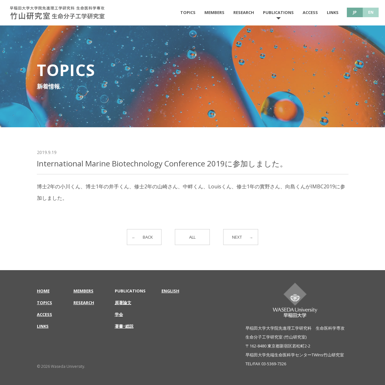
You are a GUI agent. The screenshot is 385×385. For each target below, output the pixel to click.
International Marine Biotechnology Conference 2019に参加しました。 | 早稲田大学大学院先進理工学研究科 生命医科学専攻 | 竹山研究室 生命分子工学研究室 (57, 12)
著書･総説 (124, 326)
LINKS (333, 12)
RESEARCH (243, 12)
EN (371, 12)
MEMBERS (214, 12)
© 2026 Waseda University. (61, 366)
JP (355, 12)
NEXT (237, 237)
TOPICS (188, 12)
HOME (43, 291)
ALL (192, 237)
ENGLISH (170, 291)
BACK (148, 237)
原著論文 (123, 302)
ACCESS (310, 12)
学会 (119, 314)
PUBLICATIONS (278, 12)
